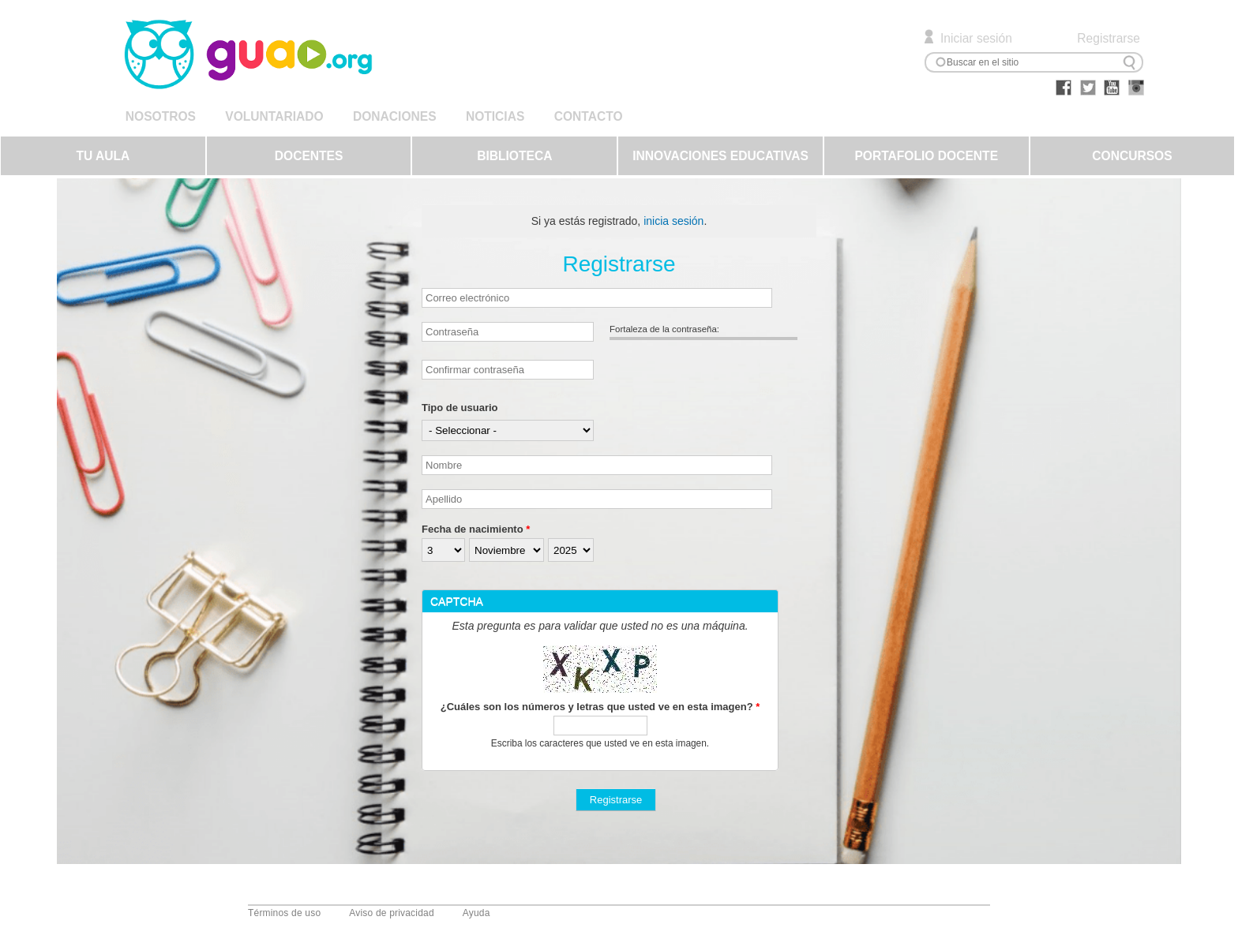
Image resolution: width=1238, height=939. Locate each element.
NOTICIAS (495, 116)
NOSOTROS (161, 116)
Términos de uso (284, 912)
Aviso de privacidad (391, 912)
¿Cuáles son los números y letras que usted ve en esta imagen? (600, 707)
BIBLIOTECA (514, 156)
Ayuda (476, 912)
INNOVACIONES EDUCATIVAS (720, 156)
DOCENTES (309, 156)
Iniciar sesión (976, 38)
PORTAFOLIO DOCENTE (926, 156)
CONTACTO (588, 116)
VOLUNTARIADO (274, 116)
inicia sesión (673, 221)
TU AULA (102, 156)
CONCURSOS (1132, 156)
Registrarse (1108, 38)
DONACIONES (395, 116)
